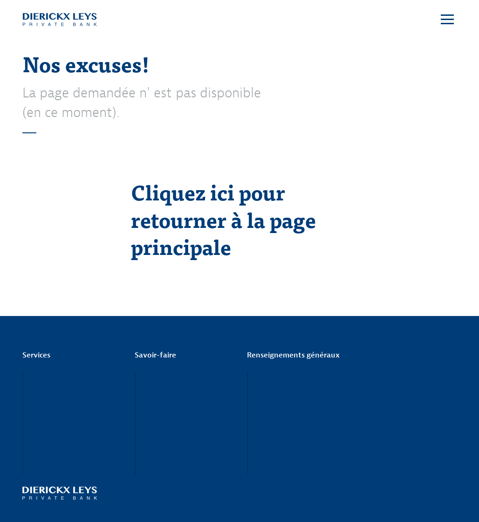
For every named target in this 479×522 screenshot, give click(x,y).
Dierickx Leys (59, 20)
